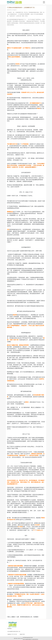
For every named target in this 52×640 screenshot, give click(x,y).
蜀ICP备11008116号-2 (18, 638)
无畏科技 (25, 637)
